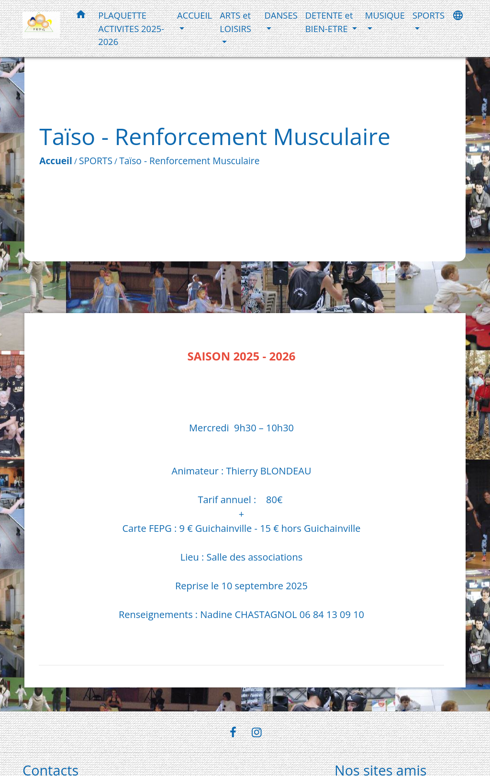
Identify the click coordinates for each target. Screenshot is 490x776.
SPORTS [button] (428, 15)
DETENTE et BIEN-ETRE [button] (329, 21)
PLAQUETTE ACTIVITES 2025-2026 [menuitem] (131, 28)
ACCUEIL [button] (194, 15)
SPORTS (95, 160)
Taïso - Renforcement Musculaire (189, 160)
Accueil (55, 160)
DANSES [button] (281, 15)
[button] (80, 16)
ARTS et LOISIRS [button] (235, 21)
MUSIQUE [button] (385, 15)
